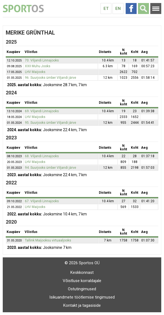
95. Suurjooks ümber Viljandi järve (50, 123)
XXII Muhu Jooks (37, 66)
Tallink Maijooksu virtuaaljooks (48, 240)
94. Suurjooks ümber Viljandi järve (50, 168)
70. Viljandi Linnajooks (42, 60)
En (118, 8)
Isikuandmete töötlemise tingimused (82, 297)
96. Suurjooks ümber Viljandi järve (50, 78)
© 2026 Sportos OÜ (82, 262)
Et (106, 8)
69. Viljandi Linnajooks (42, 111)
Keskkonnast (82, 272)
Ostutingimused (82, 288)
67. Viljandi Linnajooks (42, 201)
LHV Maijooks (35, 72)
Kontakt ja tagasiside (82, 305)
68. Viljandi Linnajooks (42, 156)
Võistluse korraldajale (82, 280)
